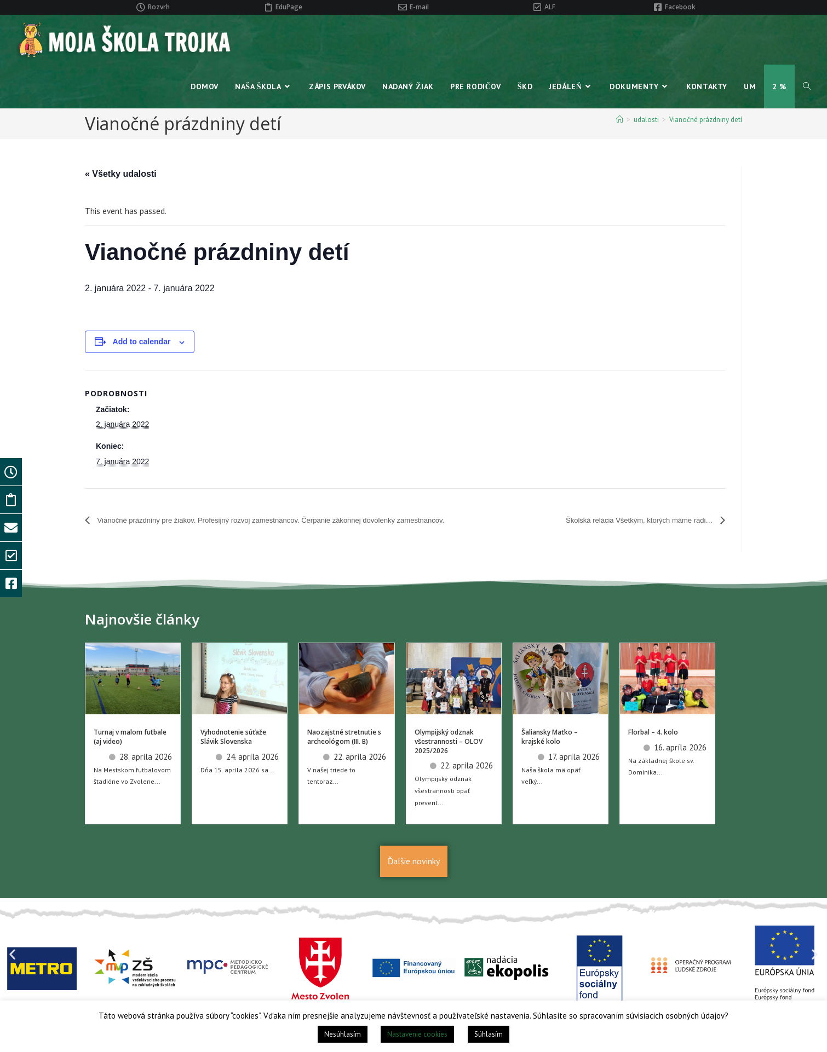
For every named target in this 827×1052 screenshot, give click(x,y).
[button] (12, 970)
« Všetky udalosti (121, 173)
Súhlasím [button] (488, 1034)
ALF (549, 6)
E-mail (419, 6)
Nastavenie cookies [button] (417, 1034)
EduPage (288, 6)
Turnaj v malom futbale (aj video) (130, 752)
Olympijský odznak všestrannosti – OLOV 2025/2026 (449, 757)
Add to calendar (142, 341)
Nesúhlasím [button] (342, 1034)
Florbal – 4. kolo (653, 748)
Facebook (680, 6)
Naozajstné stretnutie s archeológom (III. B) (344, 752)
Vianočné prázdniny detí (705, 119)
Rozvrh (159, 6)
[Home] (619, 119)
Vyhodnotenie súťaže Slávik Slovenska (233, 752)
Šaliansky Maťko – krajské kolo (549, 752)
